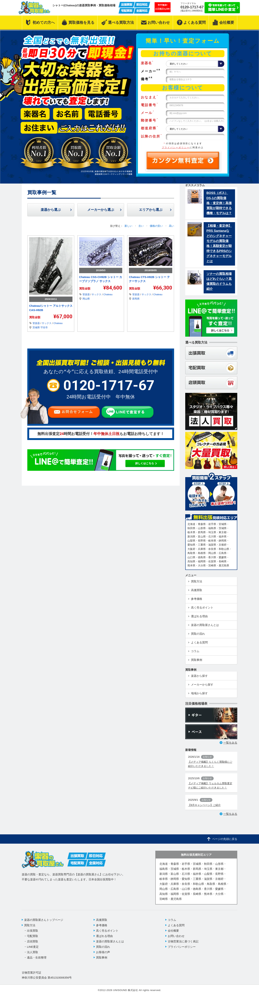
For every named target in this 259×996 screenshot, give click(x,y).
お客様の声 (103, 952)
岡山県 (86, 298)
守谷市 (44, 327)
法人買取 (32, 952)
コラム (172, 919)
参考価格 (101, 925)
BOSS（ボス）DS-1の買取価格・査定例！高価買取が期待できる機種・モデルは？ (219, 203)
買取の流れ (103, 946)
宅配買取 (32, 936)
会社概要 (173, 930)
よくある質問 (176, 925)
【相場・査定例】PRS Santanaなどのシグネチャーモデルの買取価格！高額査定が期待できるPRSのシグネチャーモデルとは (219, 243)
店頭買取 (32, 941)
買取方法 (29, 925)
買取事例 (101, 957)
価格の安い (157, 225)
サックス (47, 323)
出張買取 (32, 930)
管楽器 (37, 323)
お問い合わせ (176, 936)
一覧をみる (230, 742)
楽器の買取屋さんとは (110, 941)
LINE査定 (33, 946)
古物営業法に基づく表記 (183, 941)
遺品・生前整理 (36, 957)
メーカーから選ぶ (100, 210)
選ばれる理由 (104, 936)
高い (171, 225)
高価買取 (101, 919)
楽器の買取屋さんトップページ (43, 919)
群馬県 (136, 298)
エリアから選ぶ (150, 210)
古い (141, 225)
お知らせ (207, 756)
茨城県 (37, 327)
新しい (128, 225)
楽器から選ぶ (51, 210)
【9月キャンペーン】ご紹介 (204, 805)
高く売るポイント (107, 930)
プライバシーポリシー (176, 147)
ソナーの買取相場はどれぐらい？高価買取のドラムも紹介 (219, 281)
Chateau (58, 323)
